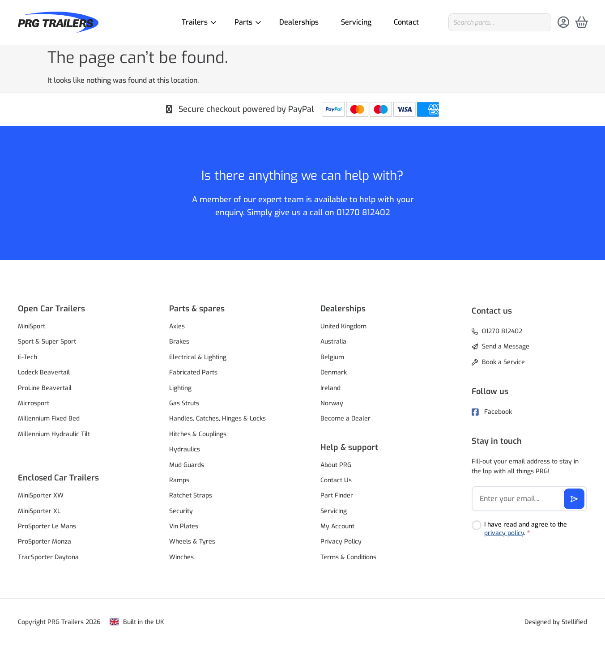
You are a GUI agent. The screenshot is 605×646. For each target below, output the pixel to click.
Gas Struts (184, 403)
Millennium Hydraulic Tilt (54, 434)
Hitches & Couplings (197, 434)
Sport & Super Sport (47, 341)
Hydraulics (184, 449)
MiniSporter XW (41, 495)
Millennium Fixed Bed (49, 418)
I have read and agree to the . (525, 529)
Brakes (179, 341)
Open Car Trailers (51, 308)
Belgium (332, 357)
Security (181, 511)
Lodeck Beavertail (44, 372)
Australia (333, 341)
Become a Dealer (345, 418)
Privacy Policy (341, 541)
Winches (181, 557)
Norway (331, 403)
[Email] (529, 498)
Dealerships (299, 22)
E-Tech (27, 357)
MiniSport (31, 326)
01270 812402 (363, 212)
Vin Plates (183, 526)
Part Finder (336, 495)
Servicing (356, 22)
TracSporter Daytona (48, 557)
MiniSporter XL (39, 511)
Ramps (179, 480)
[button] (75, 309)
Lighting (180, 388)
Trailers (197, 22)
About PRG (335, 465)
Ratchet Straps (190, 495)
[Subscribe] (574, 499)
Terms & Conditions (348, 557)
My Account (337, 526)
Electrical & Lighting (197, 357)
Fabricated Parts (193, 372)
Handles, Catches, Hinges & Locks (217, 418)
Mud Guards (186, 465)
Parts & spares (197, 308)
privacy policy (504, 533)
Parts (245, 22)
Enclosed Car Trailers (58, 477)
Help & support (349, 447)
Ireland (330, 388)
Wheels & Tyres (192, 541)
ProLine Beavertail (45, 388)
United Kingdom (343, 326)
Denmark (333, 372)
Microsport (33, 403)
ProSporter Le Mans (47, 526)
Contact (406, 22)
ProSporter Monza (44, 541)
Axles (177, 326)
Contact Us (336, 480)
